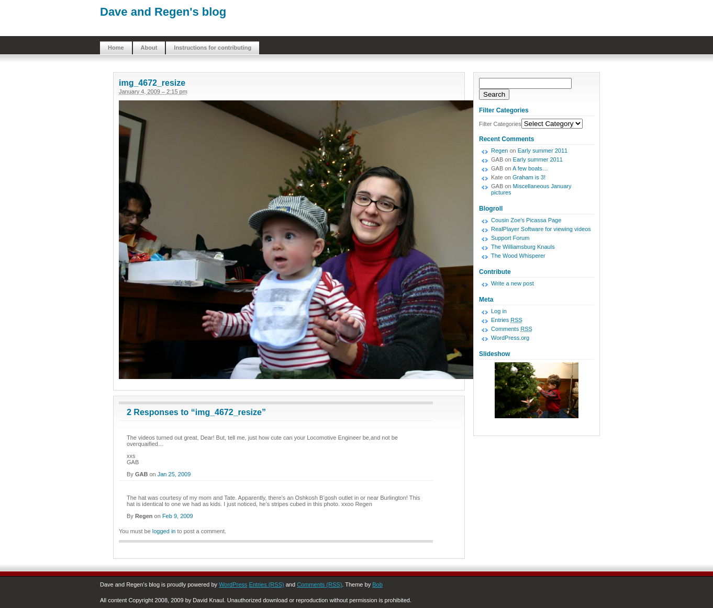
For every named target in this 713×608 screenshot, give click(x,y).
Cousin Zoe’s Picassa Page (526, 220)
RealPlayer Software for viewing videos (541, 229)
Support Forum (510, 238)
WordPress (233, 584)
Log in (499, 311)
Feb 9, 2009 (177, 516)
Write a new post (512, 283)
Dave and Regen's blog (163, 11)
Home (116, 47)
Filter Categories (500, 124)
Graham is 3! (529, 177)
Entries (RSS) (266, 584)
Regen (499, 150)
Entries (506, 320)
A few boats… (530, 168)
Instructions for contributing (212, 47)
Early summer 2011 (542, 150)
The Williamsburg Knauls (523, 247)
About (149, 47)
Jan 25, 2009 (174, 474)
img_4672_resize (152, 82)
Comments (511, 329)
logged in (164, 531)
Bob (377, 584)
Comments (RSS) (319, 584)
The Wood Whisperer (518, 256)
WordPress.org (510, 338)
